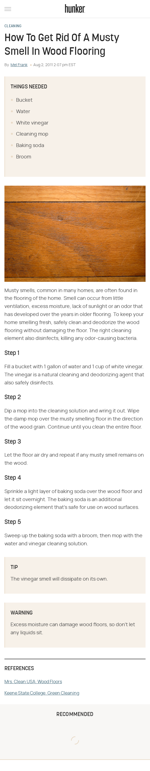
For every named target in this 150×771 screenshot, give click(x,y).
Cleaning (12, 26)
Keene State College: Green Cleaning (41, 693)
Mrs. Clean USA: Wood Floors (33, 682)
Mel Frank (19, 65)
